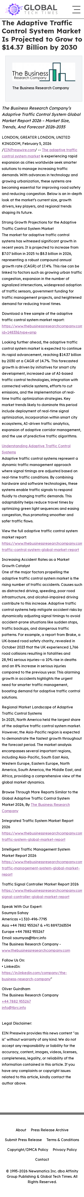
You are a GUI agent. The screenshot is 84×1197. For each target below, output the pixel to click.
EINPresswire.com (19, 150)
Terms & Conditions (62, 1140)
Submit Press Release (23, 1140)
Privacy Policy (65, 1149)
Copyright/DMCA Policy (27, 1149)
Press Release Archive (50, 1130)
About (21, 1130)
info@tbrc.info (14, 1007)
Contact (42, 1159)
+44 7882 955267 (16, 1001)
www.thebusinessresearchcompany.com (36, 950)
